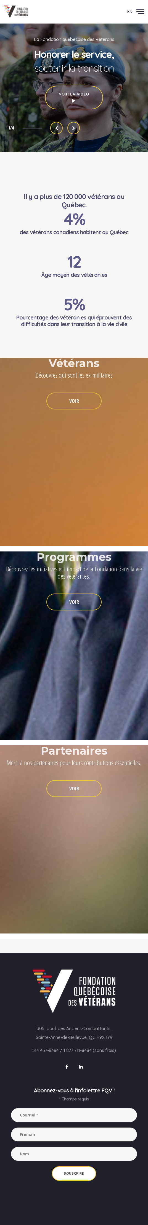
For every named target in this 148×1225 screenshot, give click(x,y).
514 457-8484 (45, 1050)
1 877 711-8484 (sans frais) (90, 1050)
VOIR (74, 401)
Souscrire (74, 1173)
